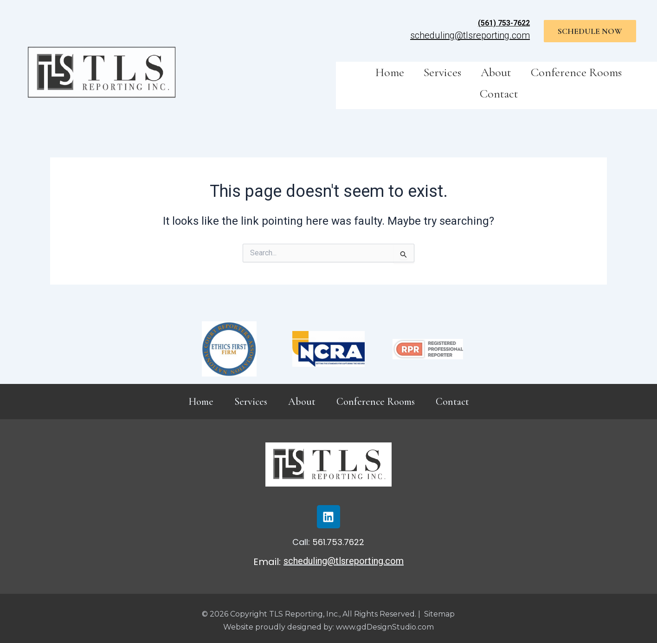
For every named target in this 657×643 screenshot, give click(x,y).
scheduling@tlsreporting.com (470, 35)
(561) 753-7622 (504, 23)
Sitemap (439, 614)
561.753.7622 (338, 542)
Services (442, 72)
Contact (499, 93)
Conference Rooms (576, 72)
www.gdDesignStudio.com (384, 627)
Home (389, 72)
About (496, 72)
